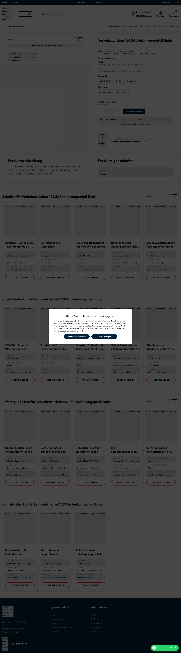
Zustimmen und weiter (76, 336)
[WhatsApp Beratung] (165, 648)
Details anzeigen (104, 336)
